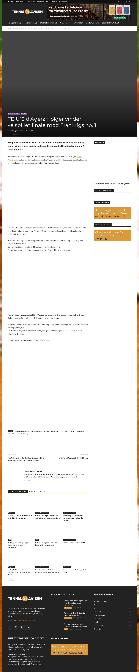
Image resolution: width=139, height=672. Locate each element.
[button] (114, 1)
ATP (68, 23)
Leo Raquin (80, 431)
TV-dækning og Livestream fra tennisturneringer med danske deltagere (73, 518)
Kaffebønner (99, 184)
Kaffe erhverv (110, 184)
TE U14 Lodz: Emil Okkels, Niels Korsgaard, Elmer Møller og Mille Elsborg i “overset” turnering (26, 459)
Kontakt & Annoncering (59, 1)
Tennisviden (78, 23)
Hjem (9, 28)
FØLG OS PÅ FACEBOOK (103, 191)
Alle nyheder (31, 1)
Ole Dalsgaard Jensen (16, 131)
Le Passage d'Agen (68, 431)
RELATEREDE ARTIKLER (17, 492)
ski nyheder (25, 649)
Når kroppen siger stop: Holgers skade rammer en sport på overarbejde (18, 545)
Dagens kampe (16, 23)
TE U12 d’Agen (25, 434)
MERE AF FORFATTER (37, 492)
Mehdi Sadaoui (13, 434)
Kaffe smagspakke (123, 184)
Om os (48, 1)
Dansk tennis (31, 23)
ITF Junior (24, 113)
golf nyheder (35, 647)
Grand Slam (67, 567)
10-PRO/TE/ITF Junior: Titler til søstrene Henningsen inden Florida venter (19, 572)
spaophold (36, 664)
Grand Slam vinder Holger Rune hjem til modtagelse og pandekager (75, 603)
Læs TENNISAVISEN (111, 23)
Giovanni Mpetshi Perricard (40, 431)
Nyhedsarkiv (40, 1)
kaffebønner (12, 662)
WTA (62, 23)
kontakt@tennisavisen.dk (110, 216)
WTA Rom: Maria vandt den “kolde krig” (73, 458)
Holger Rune (55, 431)
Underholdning (92, 23)
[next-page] (12, 579)
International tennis (48, 23)
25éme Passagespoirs (22, 431)
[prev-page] (9, 579)
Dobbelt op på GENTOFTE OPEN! (74, 543)
